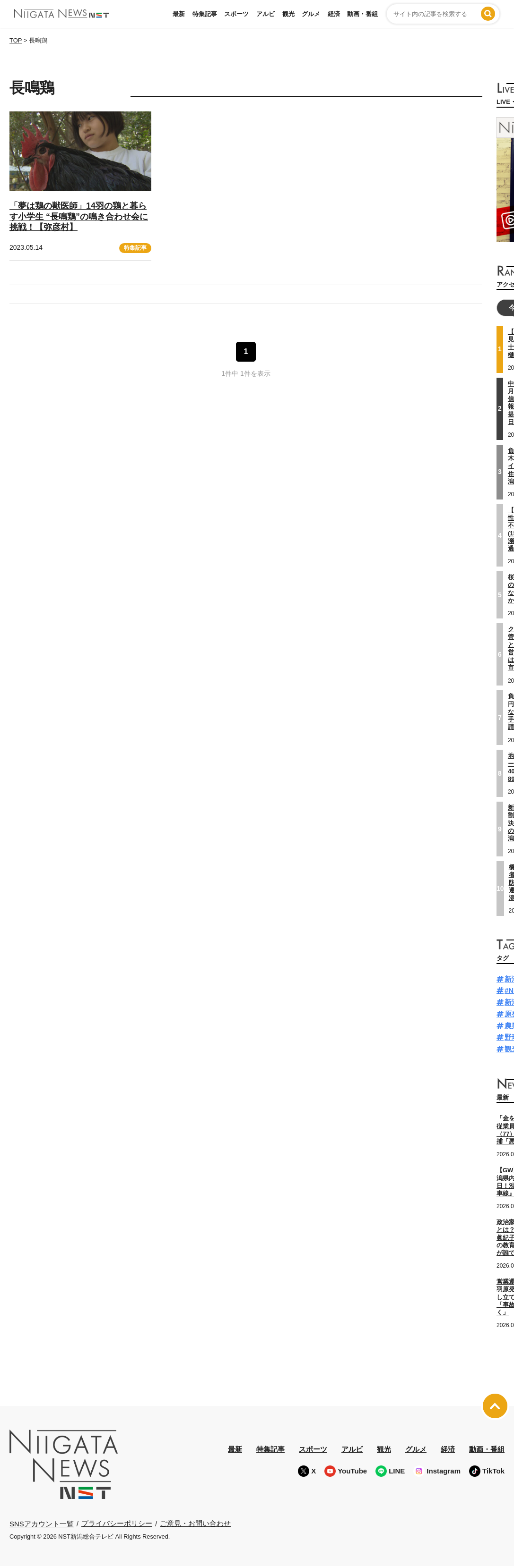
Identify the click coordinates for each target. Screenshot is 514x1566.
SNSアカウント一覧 (41, 1523)
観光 (288, 13)
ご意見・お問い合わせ (195, 1523)
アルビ (265, 13)
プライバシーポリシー (116, 1523)
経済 (334, 13)
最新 (179, 13)
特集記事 (204, 13)
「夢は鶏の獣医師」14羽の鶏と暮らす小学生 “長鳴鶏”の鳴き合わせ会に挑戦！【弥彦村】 (78, 216)
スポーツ (236, 13)
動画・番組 (362, 13)
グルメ (311, 13)
